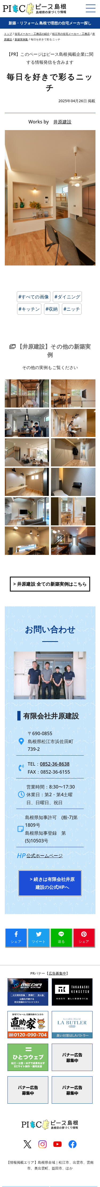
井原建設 (62, 122)
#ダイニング (67, 297)
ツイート (39, 959)
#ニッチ (71, 309)
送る (61, 959)
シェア (16, 959)
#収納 (52, 309)
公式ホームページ (44, 877)
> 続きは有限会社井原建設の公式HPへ (52, 904)
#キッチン (29, 309)
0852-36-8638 (55, 785)
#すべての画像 (33, 297)
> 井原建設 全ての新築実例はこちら (50, 605)
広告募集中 (57, 994)
